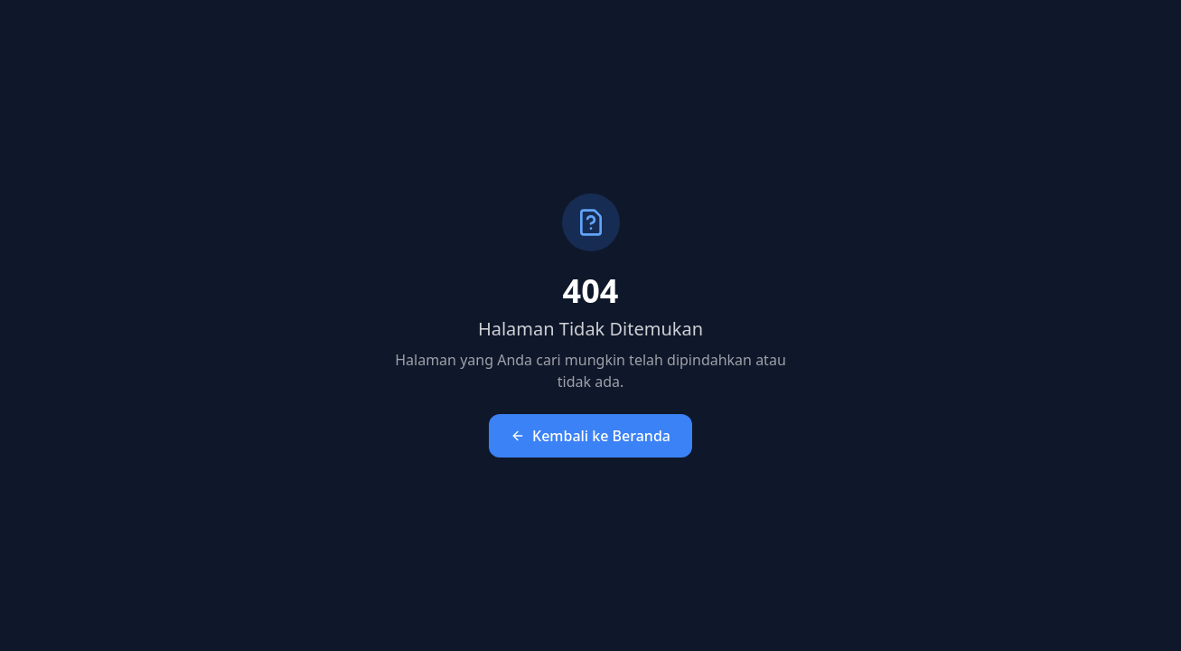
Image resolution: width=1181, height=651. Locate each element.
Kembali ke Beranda (590, 436)
